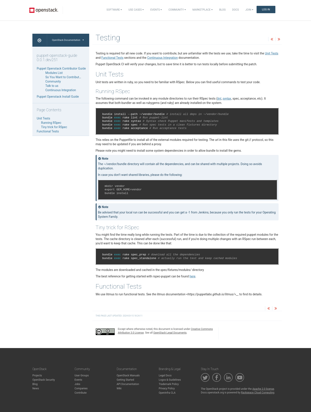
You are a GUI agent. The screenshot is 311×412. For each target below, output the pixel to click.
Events (156, 9)
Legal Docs (165, 375)
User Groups (82, 375)
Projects (37, 375)
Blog (222, 9)
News (35, 388)
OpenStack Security (43, 379)
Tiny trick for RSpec (54, 127)
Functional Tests (112, 57)
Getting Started (125, 379)
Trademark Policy (169, 384)
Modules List (54, 73)
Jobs (77, 384)
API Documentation (128, 384)
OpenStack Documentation (68, 40)
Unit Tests (271, 53)
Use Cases (136, 9)
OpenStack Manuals (128, 375)
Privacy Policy (167, 388)
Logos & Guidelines (170, 379)
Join (249, 9)
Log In (266, 9)
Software (114, 9)
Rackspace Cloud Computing (257, 392)
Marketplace (202, 9)
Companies (81, 388)
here (192, 276)
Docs (235, 9)
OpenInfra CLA (167, 392)
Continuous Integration (162, 57)
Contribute (81, 392)
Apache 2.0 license (263, 388)
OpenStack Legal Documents (170, 332)
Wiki (119, 388)
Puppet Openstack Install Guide (58, 96)
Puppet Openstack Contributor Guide (61, 68)
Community (177, 9)
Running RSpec (51, 122)
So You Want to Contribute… (64, 77)
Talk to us (51, 85)
